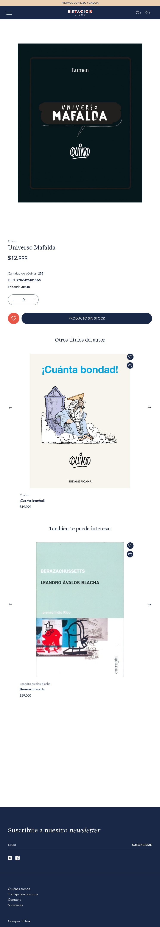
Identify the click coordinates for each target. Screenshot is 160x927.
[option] (80, 148)
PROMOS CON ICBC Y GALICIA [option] (80, 3)
